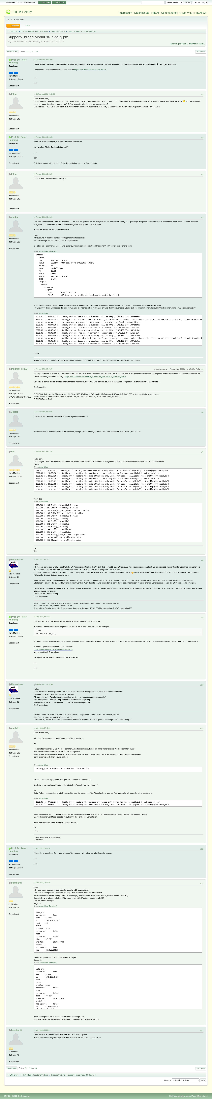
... (34, 51)
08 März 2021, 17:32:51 (42, 617)
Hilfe (170, 1096)
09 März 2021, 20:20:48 (44, 684)
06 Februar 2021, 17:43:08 (45, 94)
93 (36, 51)
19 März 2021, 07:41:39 (42, 883)
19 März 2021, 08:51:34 (42, 1030)
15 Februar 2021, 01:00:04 (43, 412)
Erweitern (53, 251)
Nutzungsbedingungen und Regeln (185, 1096)
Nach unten (12, 51)
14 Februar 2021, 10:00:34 (43, 369)
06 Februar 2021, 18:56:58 (43, 137)
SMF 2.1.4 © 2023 (10, 1096)
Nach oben (12, 1068)
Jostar (14, 217)
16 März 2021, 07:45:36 (42, 728)
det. (13, 451)
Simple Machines (24, 1096)
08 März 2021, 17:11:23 (42, 559)
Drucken (201, 52)
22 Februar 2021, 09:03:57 (43, 451)
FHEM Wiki (185, 12)
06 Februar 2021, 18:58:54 (43, 174)
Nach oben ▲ (203, 1096)
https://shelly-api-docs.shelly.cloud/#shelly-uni (53, 649)
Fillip (14, 94)
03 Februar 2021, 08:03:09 (43, 60)
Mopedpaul (17, 559)
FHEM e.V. (200, 12)
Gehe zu (167, 1080)
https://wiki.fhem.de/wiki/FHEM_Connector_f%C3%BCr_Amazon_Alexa (95, 376)
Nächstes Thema (197, 44)
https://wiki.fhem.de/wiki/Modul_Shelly (90, 70)
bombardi (16, 883)
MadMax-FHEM (19, 369)
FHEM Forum (21, 12)
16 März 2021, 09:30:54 (42, 848)
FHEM (155, 12)
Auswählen (43, 251)
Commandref (169, 12)
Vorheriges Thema (179, 44)
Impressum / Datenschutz (134, 12)
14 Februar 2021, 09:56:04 (43, 217)
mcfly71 (15, 728)
